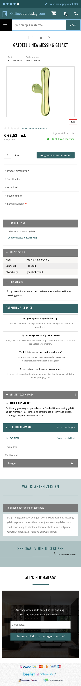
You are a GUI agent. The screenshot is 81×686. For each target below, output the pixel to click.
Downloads (13, 187)
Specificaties (13, 179)
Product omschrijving (18, 171)
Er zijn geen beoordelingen (34, 128)
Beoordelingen (14, 195)
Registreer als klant (66, 438)
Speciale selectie (15, 204)
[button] (40, 395)
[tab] (40, 395)
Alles (40, 37)
